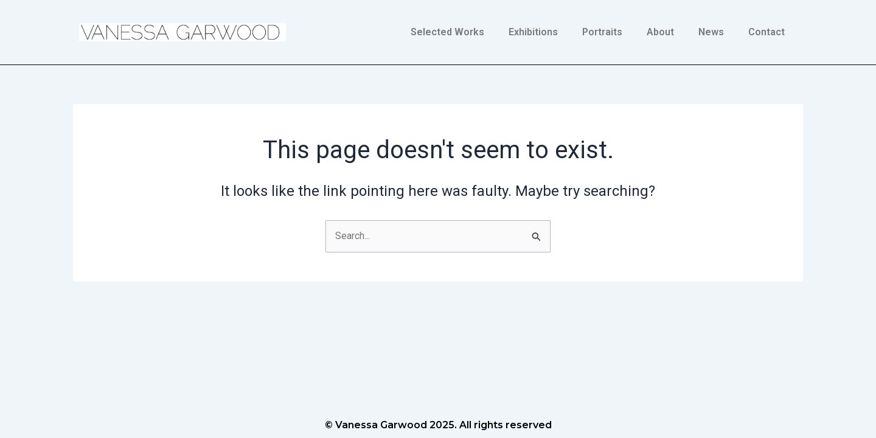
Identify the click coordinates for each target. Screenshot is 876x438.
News (711, 32)
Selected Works (447, 32)
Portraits (602, 32)
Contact (766, 32)
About (660, 32)
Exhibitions (533, 32)
